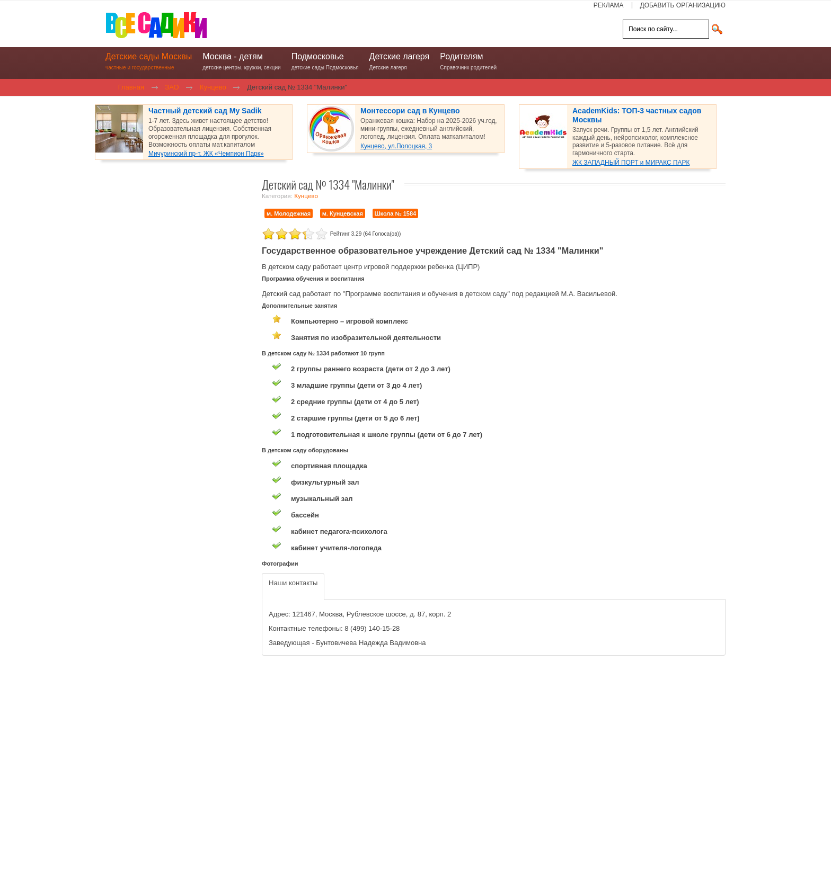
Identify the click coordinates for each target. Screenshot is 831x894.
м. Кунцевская (342, 213)
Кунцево (306, 195)
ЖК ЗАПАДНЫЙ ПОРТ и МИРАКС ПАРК (630, 162)
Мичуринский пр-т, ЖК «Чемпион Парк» (206, 153)
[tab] (293, 586)
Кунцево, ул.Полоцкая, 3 (396, 146)
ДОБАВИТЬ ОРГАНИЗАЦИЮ (683, 5)
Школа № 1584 (396, 213)
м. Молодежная (289, 213)
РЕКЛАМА (609, 5)
